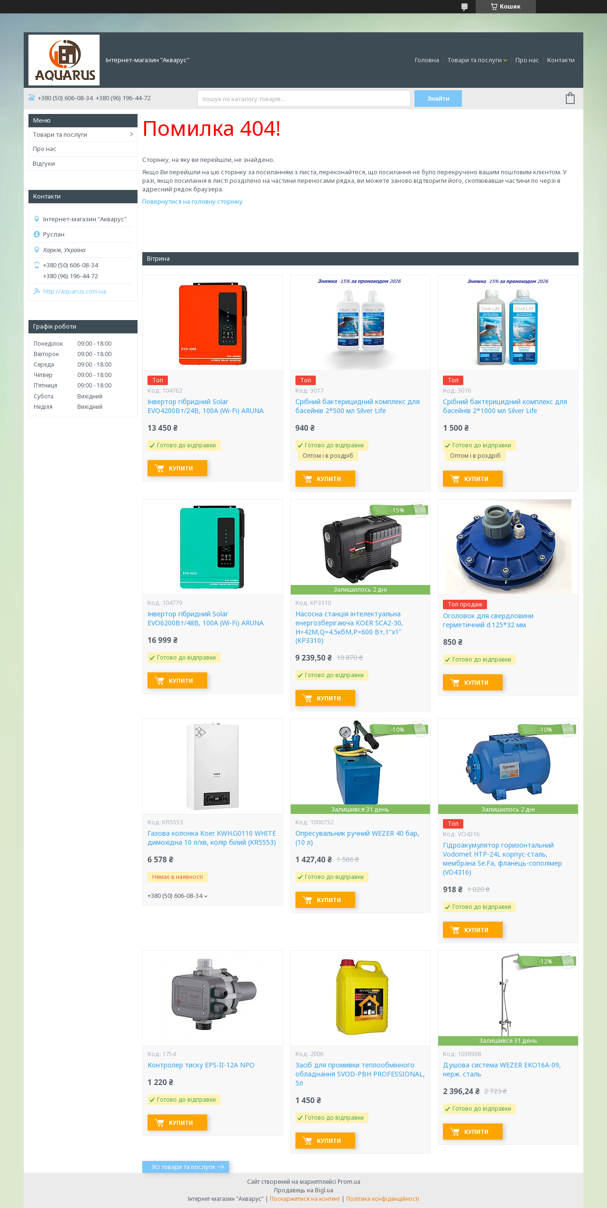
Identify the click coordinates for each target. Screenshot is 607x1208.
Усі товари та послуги (183, 1166)
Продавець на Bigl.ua (303, 1190)
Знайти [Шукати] (438, 98)
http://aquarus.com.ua (74, 291)
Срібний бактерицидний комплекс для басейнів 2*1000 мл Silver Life (505, 406)
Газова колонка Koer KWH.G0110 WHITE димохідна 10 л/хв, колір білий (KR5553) (211, 838)
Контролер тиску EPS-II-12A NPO (201, 1065)
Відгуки (44, 163)
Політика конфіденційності (382, 1199)
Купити (181, 468)
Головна (427, 60)
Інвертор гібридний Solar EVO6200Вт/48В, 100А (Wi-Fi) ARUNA (205, 618)
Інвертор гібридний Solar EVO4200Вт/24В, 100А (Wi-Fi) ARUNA (205, 406)
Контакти (561, 60)
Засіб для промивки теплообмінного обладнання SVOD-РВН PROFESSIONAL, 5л (360, 1074)
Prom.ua (349, 1182)
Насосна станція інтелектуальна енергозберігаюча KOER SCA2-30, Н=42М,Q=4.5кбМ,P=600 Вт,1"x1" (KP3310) (349, 627)
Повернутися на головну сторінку (192, 201)
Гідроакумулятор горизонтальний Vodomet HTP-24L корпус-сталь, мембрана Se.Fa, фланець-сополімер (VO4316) (502, 859)
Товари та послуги (474, 60)
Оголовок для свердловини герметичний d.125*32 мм (488, 620)
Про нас (527, 60)
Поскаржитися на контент (305, 1199)
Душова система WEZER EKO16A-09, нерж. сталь (502, 1069)
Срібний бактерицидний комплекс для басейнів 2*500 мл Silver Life (357, 406)
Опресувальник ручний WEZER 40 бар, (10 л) (357, 838)
